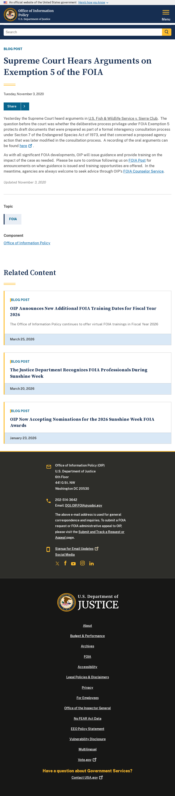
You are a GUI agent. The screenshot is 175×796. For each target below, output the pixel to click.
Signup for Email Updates (77, 549)
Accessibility (87, 667)
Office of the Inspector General (87, 708)
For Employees (88, 698)
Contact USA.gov (88, 777)
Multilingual (88, 749)
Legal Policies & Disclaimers (87, 677)
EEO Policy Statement (87, 729)
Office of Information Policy (27, 243)
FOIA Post (137, 160)
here (26, 146)
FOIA (87, 656)
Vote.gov (87, 760)
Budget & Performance (87, 636)
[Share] (16, 106)
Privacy (87, 687)
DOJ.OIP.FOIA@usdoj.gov (83, 505)
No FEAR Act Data (87, 718)
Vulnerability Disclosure (87, 739)
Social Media (65, 554)
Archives (87, 646)
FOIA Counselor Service (143, 171)
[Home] (29, 20)
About (87, 626)
